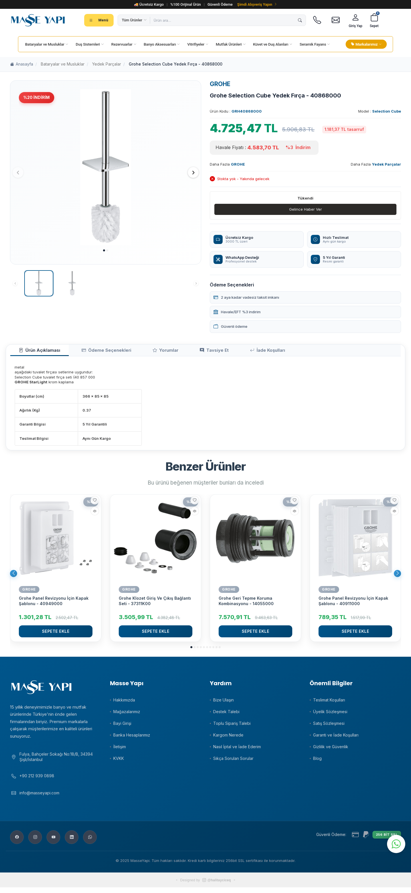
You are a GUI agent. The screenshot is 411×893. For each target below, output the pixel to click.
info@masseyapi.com (39, 798)
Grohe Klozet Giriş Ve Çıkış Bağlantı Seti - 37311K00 (155, 604)
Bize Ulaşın (223, 702)
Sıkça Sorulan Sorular (233, 761)
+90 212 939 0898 (36, 781)
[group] (105, 167)
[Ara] (300, 20)
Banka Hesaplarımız (131, 737)
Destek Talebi (226, 714)
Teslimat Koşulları (329, 702)
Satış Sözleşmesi (328, 726)
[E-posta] (336, 20)
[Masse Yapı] (38, 20)
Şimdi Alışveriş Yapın (257, 4)
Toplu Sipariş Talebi (232, 726)
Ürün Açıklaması (34, 352)
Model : (379, 111)
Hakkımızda (124, 702)
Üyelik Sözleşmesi (330, 714)
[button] (104, 250)
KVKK (118, 761)
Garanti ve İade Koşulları (335, 737)
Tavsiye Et (176, 352)
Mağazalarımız (126, 714)
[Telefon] (317, 20)
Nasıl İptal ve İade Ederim (237, 749)
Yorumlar (137, 352)
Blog (317, 761)
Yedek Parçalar (106, 64)
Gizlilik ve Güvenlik (330, 749)
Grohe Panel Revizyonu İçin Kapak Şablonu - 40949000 (53, 604)
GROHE (220, 84)
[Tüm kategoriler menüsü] (99, 20)
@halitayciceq (216, 886)
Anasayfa (21, 64)
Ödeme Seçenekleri (89, 352)
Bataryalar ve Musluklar (62, 64)
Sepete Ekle (56, 633)
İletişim (119, 749)
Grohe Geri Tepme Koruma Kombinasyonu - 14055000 (246, 604)
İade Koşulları (219, 352)
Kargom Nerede (228, 737)
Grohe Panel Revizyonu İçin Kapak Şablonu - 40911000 (353, 604)
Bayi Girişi (122, 726)
